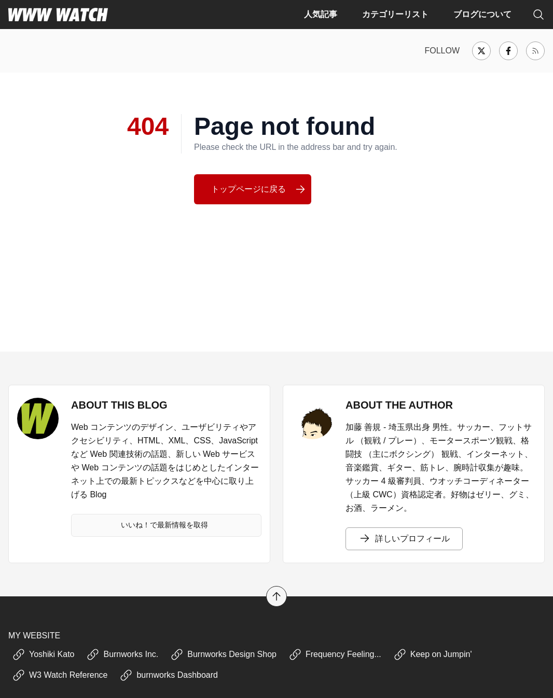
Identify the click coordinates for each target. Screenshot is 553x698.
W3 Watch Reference (59, 675)
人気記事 (320, 14)
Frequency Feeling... (335, 654)
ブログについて (482, 14)
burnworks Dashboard (169, 675)
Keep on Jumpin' (433, 654)
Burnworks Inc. (122, 654)
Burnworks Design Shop (223, 654)
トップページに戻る (259, 189)
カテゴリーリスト (395, 14)
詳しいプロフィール (404, 539)
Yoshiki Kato (43, 654)
